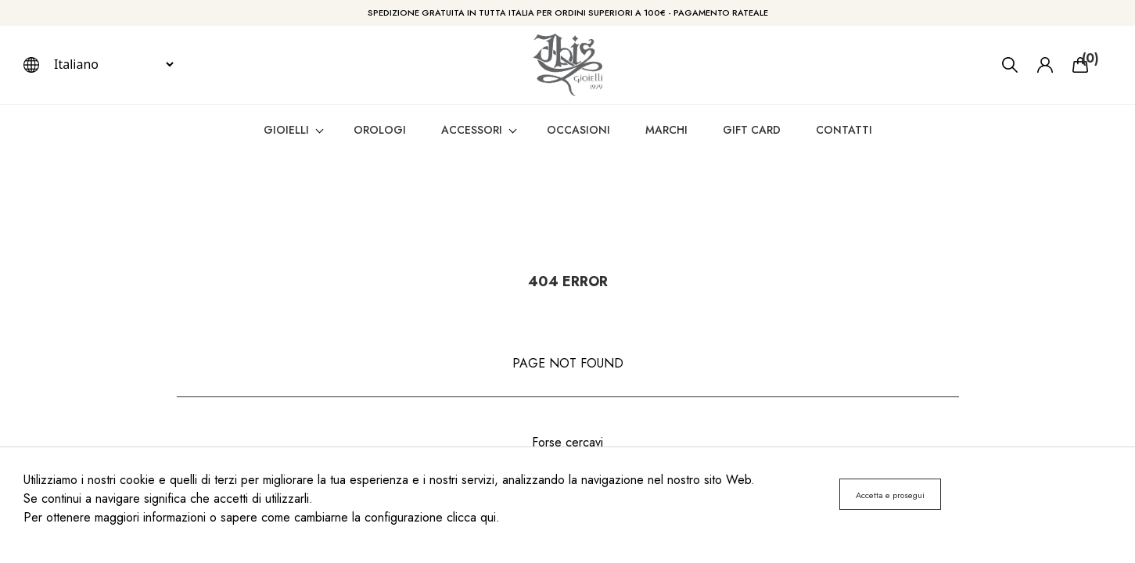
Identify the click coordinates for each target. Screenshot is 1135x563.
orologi (380, 130)
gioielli (286, 130)
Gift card (752, 130)
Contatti (844, 130)
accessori (471, 130)
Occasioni (578, 130)
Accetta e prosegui (890, 495)
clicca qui (471, 517)
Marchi (666, 130)
